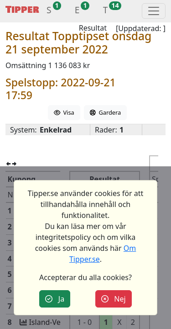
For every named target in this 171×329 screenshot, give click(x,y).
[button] (49, 11)
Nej (113, 299)
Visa (64, 112)
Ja (54, 299)
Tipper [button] (22, 10)
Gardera (105, 112)
